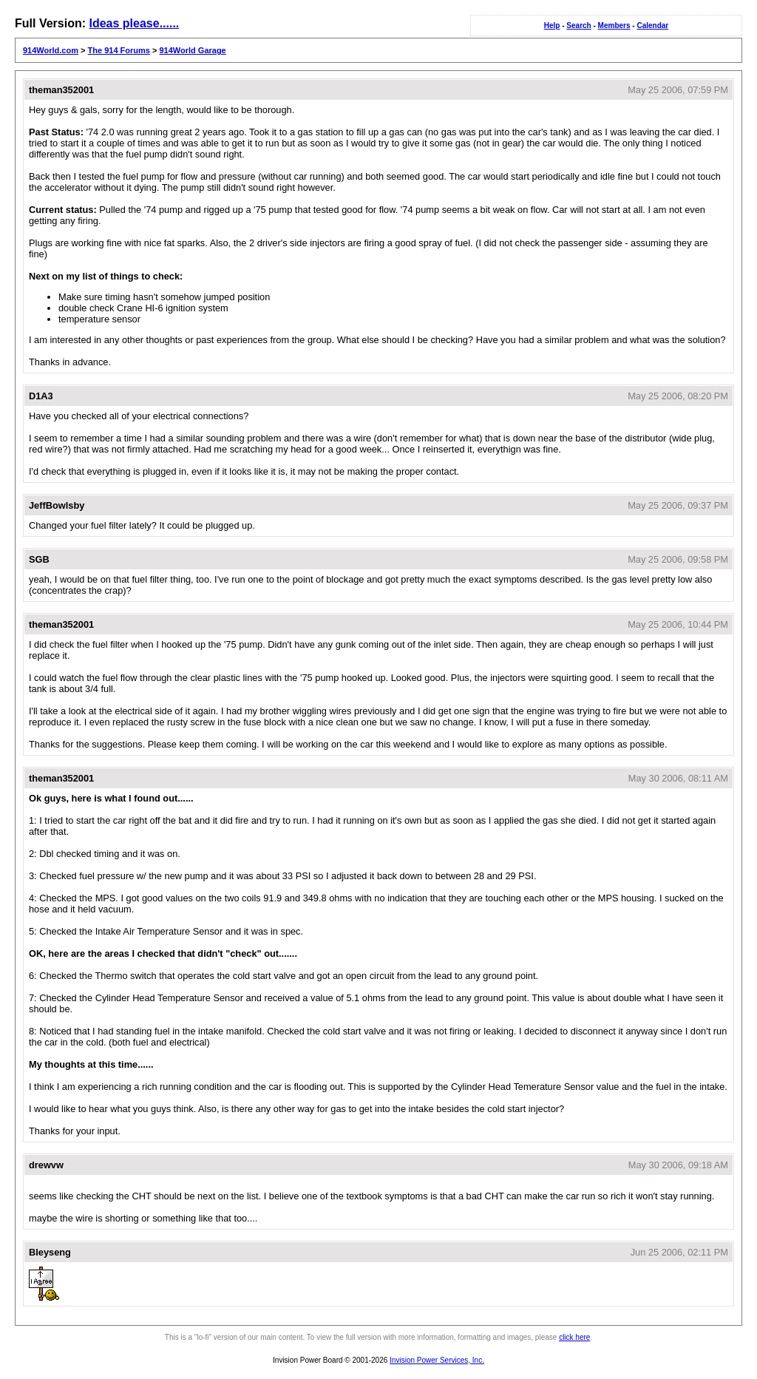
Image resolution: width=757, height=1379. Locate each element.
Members (614, 25)
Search (578, 25)
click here (574, 1337)
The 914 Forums (119, 50)
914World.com (50, 50)
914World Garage (192, 50)
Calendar (652, 25)
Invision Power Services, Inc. (437, 1360)
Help (552, 25)
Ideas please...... (134, 23)
